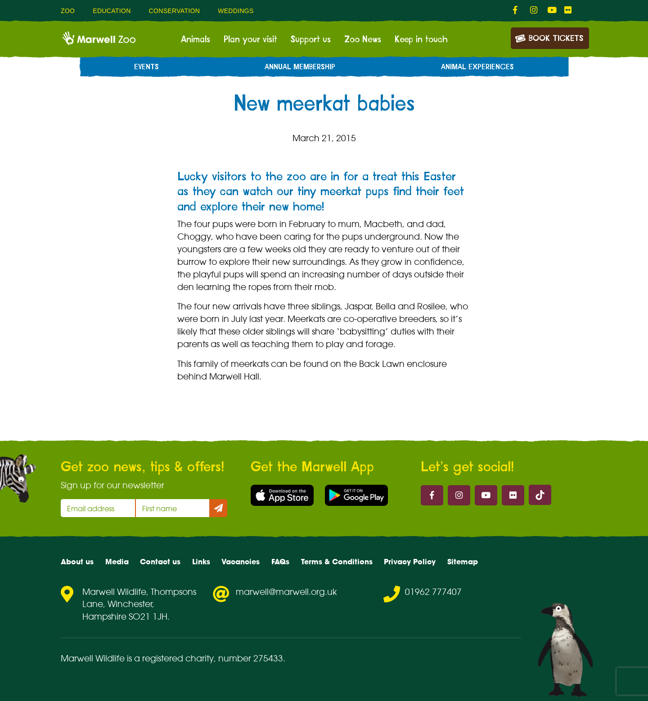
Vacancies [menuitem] (240, 561)
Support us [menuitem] (311, 39)
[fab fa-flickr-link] (568, 10)
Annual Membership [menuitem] (300, 67)
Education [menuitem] (111, 10)
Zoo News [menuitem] (362, 39)
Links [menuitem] (201, 561)
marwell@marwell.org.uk (286, 591)
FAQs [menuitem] (280, 561)
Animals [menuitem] (195, 39)
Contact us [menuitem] (160, 561)
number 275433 (250, 658)
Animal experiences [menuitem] (477, 67)
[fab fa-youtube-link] (551, 10)
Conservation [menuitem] (174, 10)
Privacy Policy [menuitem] (410, 561)
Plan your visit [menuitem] (250, 39)
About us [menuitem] (77, 561)
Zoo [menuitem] (68, 10)
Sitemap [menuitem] (462, 561)
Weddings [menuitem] (236, 10)
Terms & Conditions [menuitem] (337, 561)
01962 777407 (433, 591)
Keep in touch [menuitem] (421, 39)
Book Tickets (549, 37)
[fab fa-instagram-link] (534, 10)
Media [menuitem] (117, 561)
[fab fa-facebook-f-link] (517, 10)
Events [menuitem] (146, 67)
